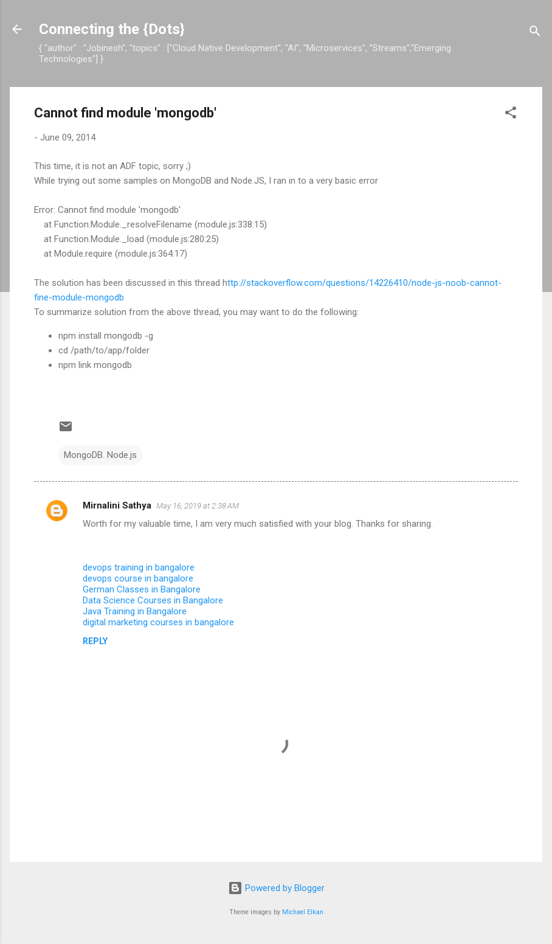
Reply (95, 641)
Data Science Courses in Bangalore (153, 600)
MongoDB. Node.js (100, 454)
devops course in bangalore (138, 578)
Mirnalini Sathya (117, 505)
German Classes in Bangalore (142, 589)
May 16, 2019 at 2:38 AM (197, 505)
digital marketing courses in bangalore (158, 622)
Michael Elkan (302, 912)
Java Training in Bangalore (135, 611)
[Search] (535, 33)
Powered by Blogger (276, 888)
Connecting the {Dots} (112, 29)
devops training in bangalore (139, 567)
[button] (510, 114)
